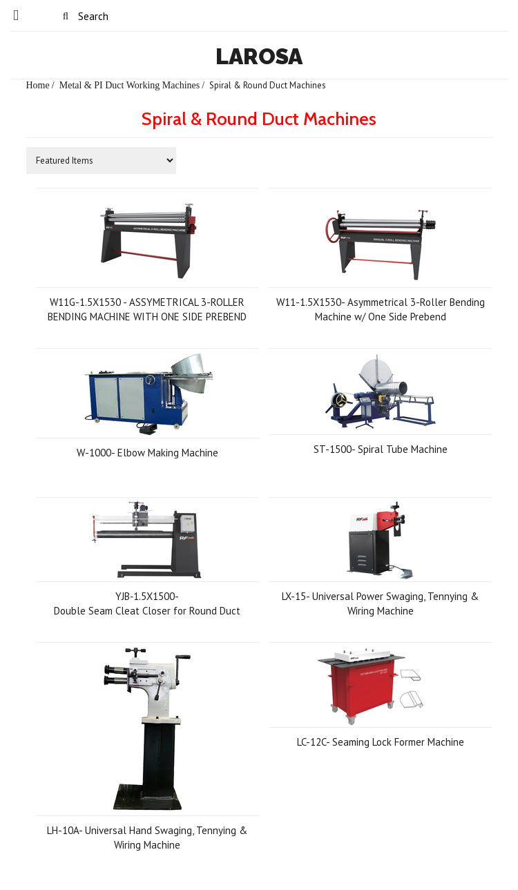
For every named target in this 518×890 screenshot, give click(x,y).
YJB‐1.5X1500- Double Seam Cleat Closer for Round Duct (147, 603)
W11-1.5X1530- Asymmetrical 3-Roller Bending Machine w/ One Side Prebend (380, 309)
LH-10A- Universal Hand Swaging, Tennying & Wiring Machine (147, 837)
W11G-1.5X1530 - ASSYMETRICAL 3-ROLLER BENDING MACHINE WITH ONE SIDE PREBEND (147, 309)
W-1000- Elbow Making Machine (147, 452)
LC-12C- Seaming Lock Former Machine (380, 741)
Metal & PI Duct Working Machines (129, 85)
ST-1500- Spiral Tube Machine (381, 449)
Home (38, 85)
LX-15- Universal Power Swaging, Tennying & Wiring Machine (380, 603)
